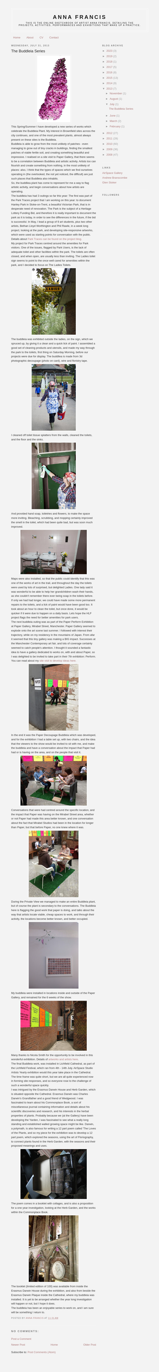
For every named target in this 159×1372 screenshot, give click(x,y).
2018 (109, 61)
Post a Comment (21, 1338)
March (114, 121)
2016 (109, 72)
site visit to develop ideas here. (58, 660)
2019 (109, 56)
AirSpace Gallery (112, 172)
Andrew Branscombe (114, 177)
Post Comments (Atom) (42, 1352)
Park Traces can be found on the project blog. (55, 239)
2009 (109, 149)
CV (41, 37)
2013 (109, 88)
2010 (109, 143)
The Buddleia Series (121, 108)
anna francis (79, 17)
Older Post (89, 1344)
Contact (54, 37)
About (30, 37)
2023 (109, 50)
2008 (109, 154)
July (112, 104)
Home (16, 37)
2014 (109, 83)
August (114, 98)
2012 (109, 133)
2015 (109, 77)
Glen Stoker (109, 182)
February (115, 126)
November (116, 93)
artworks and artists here (63, 1059)
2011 (109, 138)
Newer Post (18, 1344)
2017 (109, 67)
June (113, 115)
